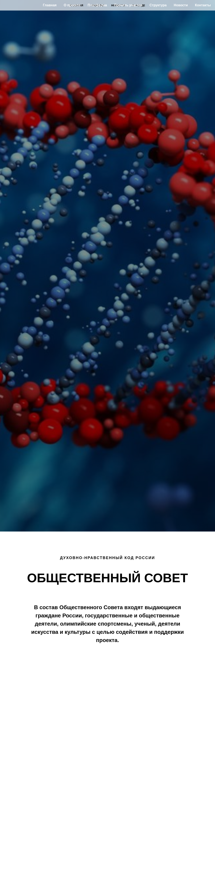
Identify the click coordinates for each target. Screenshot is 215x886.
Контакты (203, 5)
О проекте (72, 5)
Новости (181, 5)
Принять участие (128, 5)
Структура (157, 5)
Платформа (97, 5)
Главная (49, 5)
